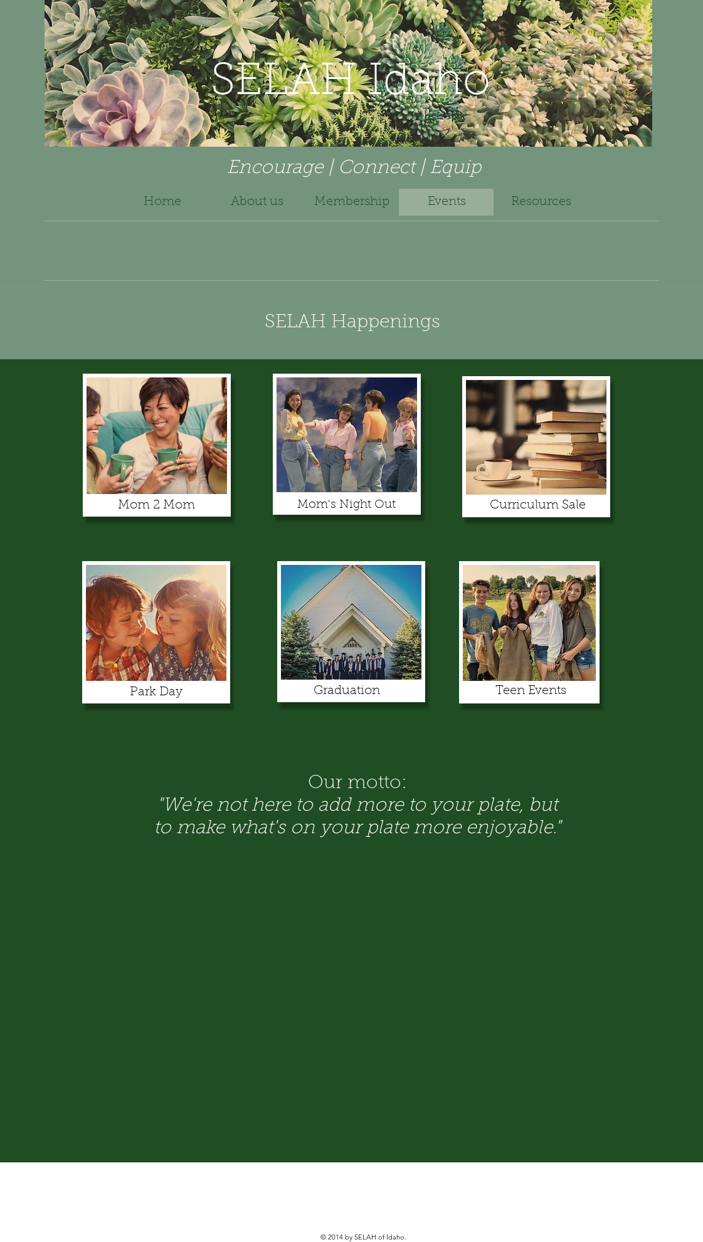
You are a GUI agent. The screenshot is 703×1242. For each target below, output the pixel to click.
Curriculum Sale (538, 505)
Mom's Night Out (346, 505)
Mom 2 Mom (156, 505)
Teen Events (530, 691)
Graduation (347, 691)
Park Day (156, 692)
